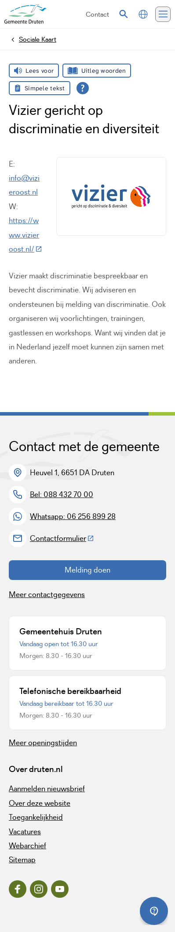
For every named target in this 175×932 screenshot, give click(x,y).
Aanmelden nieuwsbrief (47, 788)
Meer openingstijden (43, 742)
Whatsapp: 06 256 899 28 (73, 516)
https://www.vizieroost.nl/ (25, 235)
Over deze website (39, 803)
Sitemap (22, 859)
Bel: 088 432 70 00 (61, 494)
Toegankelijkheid (36, 817)
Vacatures (25, 831)
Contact (97, 14)
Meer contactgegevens (47, 594)
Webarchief (27, 845)
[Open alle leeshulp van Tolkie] (83, 88)
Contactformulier (62, 538)
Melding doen (87, 570)
